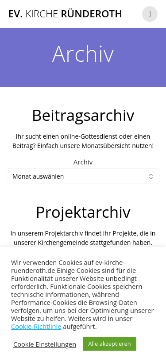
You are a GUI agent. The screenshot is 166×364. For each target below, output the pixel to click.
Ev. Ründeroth (65, 14)
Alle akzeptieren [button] (109, 344)
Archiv (83, 161)
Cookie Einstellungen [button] (44, 344)
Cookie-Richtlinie (36, 326)
